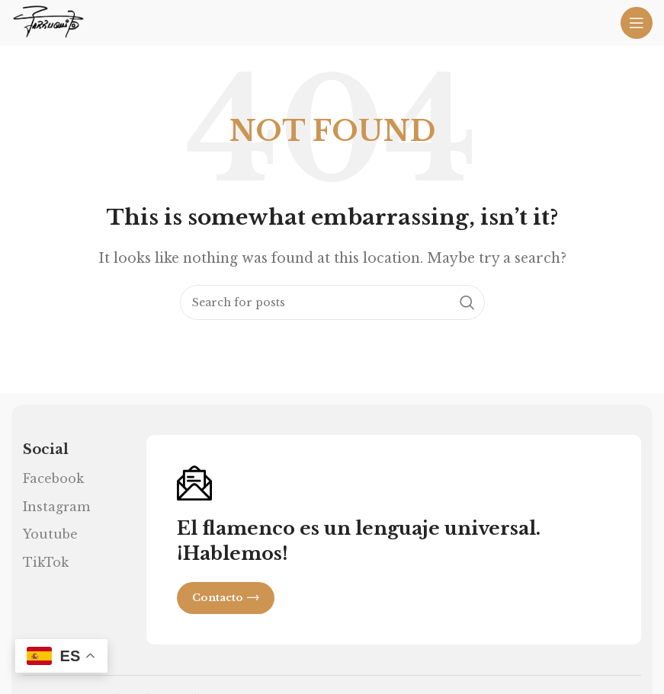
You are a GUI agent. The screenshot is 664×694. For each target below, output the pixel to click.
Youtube (50, 534)
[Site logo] (48, 21)
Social (46, 449)
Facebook (53, 478)
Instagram (56, 506)
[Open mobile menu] (636, 23)
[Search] (332, 302)
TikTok (46, 562)
